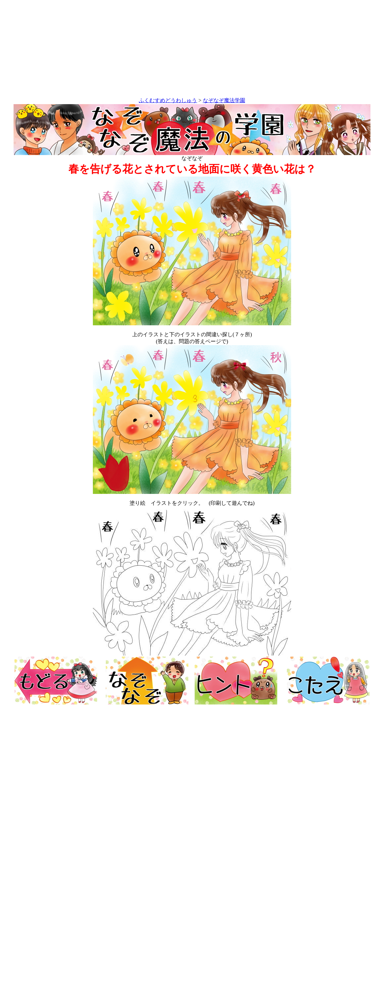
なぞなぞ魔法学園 (224, 100)
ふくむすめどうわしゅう (168, 100)
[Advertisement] (192, 50)
